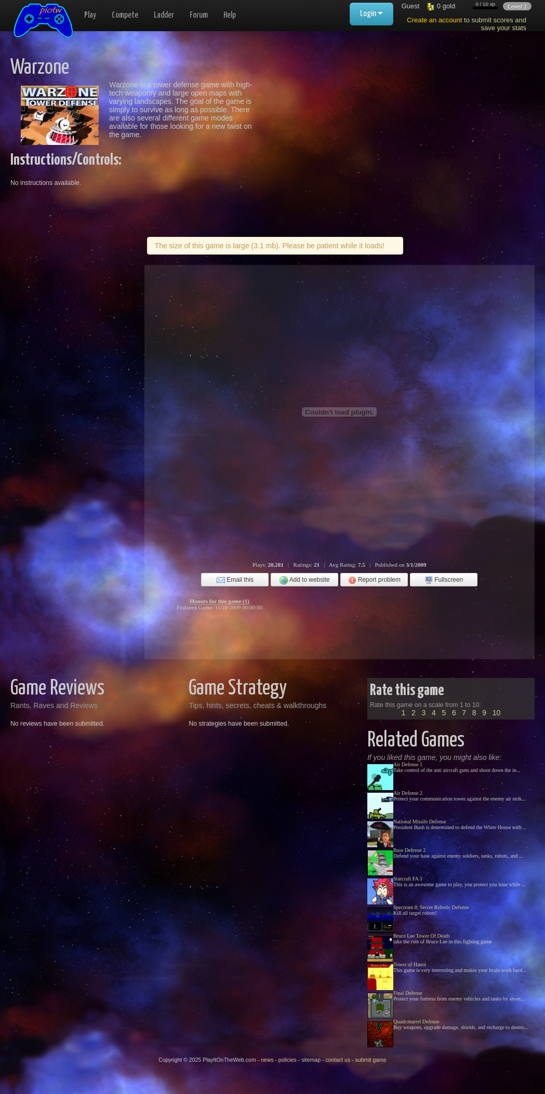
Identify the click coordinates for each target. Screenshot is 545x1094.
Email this (235, 580)
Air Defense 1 (407, 764)
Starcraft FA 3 (407, 879)
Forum (199, 15)
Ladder (164, 15)
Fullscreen (443, 580)
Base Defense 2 (409, 850)
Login (371, 13)
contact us (337, 1060)
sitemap (311, 1060)
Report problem (374, 580)
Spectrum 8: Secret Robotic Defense (431, 907)
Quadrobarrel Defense (416, 1021)
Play (90, 15)
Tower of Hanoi (409, 964)
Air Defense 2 (407, 793)
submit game (371, 1060)
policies (287, 1060)
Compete (125, 15)
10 (497, 713)
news (267, 1060)
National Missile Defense (419, 821)
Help (229, 15)
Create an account (434, 20)
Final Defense (407, 993)
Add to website (305, 580)
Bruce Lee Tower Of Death (421, 936)
